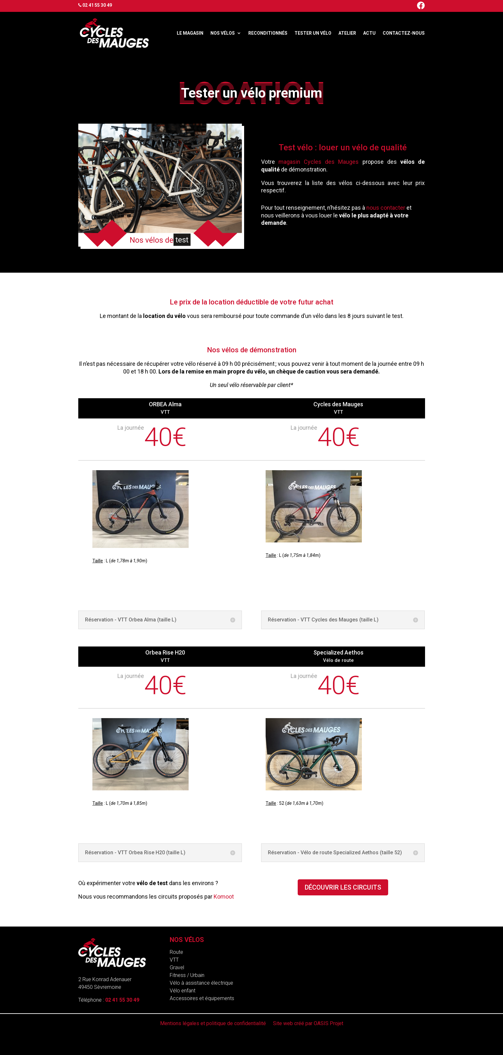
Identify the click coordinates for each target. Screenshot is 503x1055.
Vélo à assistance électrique (201, 983)
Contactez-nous (404, 33)
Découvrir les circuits (343, 887)
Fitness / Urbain (187, 975)
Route (176, 952)
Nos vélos (222, 33)
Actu (369, 33)
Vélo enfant (182, 991)
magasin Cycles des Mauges (318, 161)
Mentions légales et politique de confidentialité (213, 1023)
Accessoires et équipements (202, 998)
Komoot (224, 896)
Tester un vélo (312, 33)
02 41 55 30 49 (97, 5)
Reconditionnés (267, 33)
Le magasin (190, 33)
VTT (174, 960)
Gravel (177, 967)
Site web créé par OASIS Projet (308, 1023)
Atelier (347, 33)
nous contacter (385, 207)
